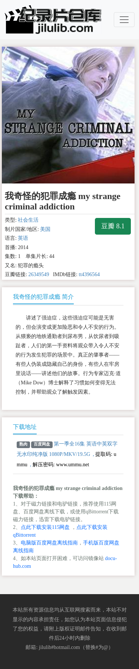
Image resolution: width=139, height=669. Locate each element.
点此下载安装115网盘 (45, 527)
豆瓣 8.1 (113, 226)
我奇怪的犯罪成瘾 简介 (43, 297)
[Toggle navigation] (124, 19)
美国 (45, 229)
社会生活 (28, 220)
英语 (23, 238)
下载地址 (25, 427)
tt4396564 (89, 274)
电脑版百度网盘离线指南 (49, 543)
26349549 (38, 274)
